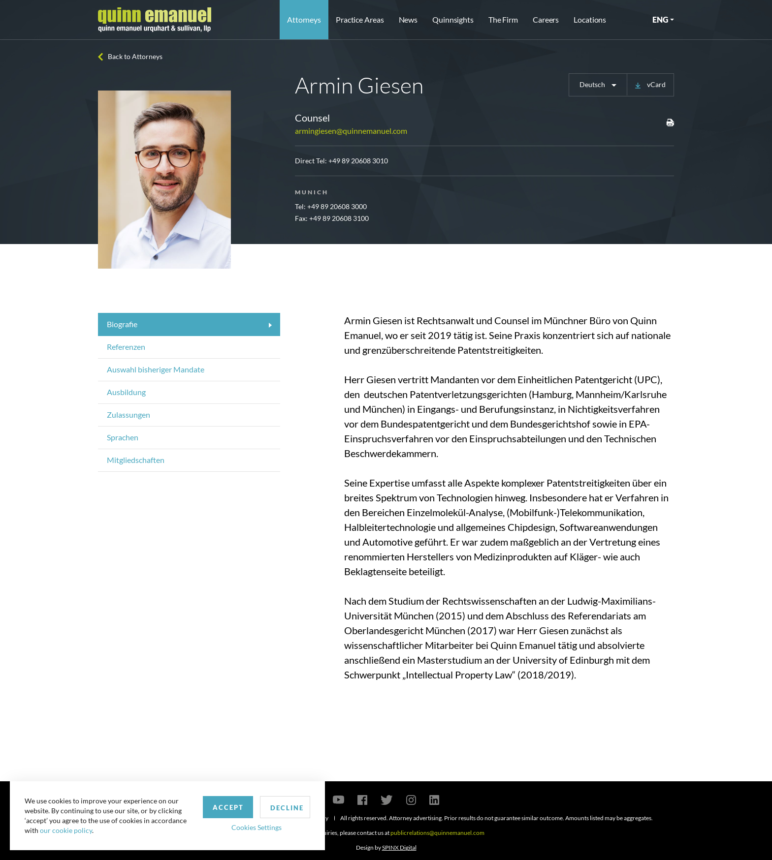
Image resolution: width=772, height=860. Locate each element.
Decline (287, 808)
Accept (228, 807)
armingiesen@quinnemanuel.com (351, 130)
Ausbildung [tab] (126, 392)
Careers (546, 19)
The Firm (503, 19)
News (408, 19)
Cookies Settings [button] (256, 827)
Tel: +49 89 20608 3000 (331, 206)
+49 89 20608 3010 (358, 160)
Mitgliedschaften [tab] (135, 459)
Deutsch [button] (593, 84)
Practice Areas (360, 19)
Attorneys (304, 19)
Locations (590, 19)
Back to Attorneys (135, 56)
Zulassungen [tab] (128, 414)
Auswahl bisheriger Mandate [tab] (155, 369)
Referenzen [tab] (126, 346)
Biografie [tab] (122, 324)
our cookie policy (66, 830)
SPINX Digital (399, 847)
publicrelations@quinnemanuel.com (437, 832)
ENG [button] (660, 19)
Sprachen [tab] (122, 437)
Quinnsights (453, 19)
